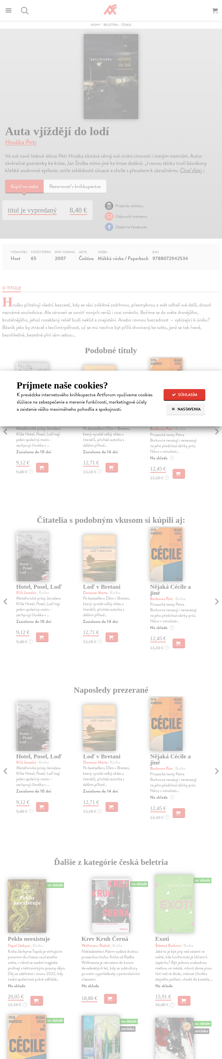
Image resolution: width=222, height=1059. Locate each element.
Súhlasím (184, 395)
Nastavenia (186, 409)
